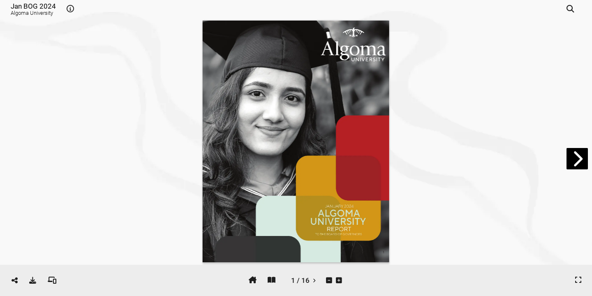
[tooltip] (70, 9)
